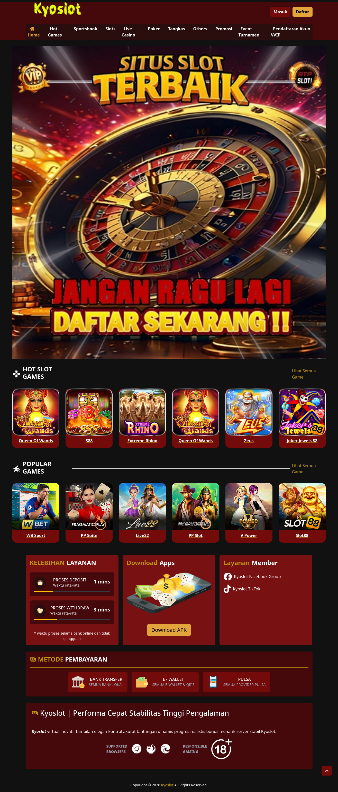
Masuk (280, 12)
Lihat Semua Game (304, 374)
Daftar (302, 12)
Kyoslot (167, 784)
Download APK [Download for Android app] (169, 629)
